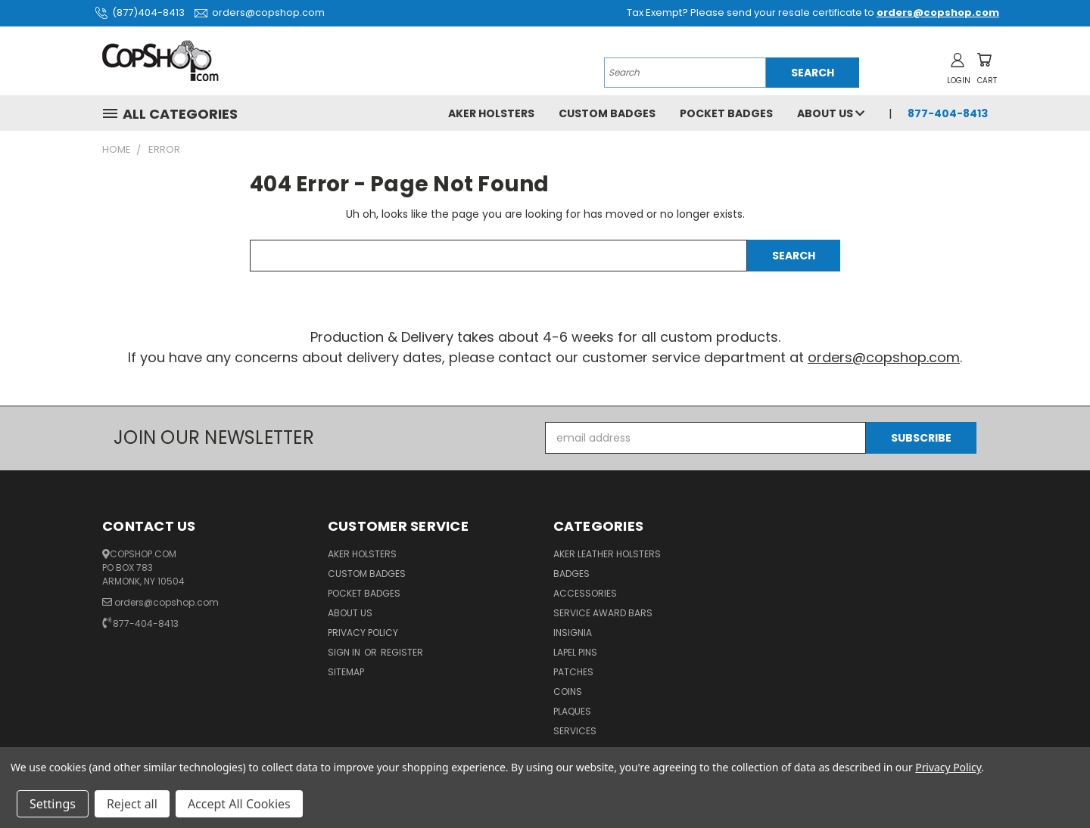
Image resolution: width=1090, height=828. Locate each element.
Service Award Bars (602, 612)
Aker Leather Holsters (607, 553)
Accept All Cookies (239, 803)
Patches (573, 671)
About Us (830, 113)
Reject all (132, 803)
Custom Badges (607, 113)
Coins (567, 691)
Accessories (585, 593)
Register (402, 652)
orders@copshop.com (258, 12)
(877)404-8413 (138, 12)
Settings (53, 803)
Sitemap (346, 671)
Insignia (572, 632)
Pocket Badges (726, 113)
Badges (571, 573)
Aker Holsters (491, 113)
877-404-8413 (948, 113)
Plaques (572, 711)
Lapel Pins (575, 652)
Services (574, 730)
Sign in (345, 652)
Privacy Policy (363, 632)
